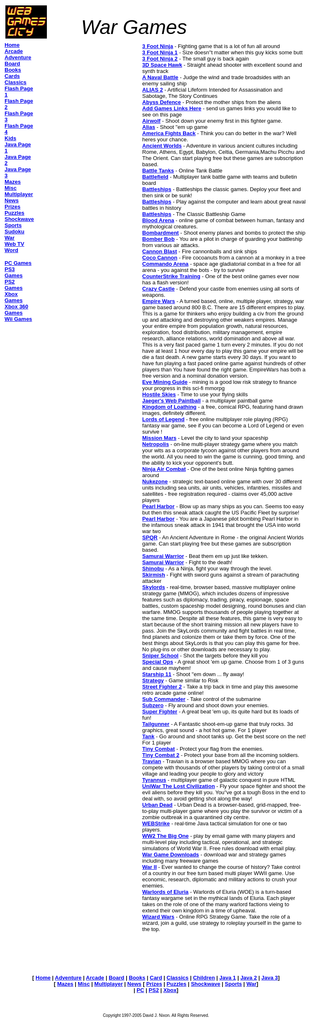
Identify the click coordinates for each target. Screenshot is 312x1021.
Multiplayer (108, 984)
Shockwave (205, 984)
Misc (84, 984)
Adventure (68, 978)
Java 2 (248, 978)
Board (116, 978)
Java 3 (269, 978)
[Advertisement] (89, 95)
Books (137, 978)
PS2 (154, 990)
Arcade (95, 978)
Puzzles (177, 984)
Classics (178, 978)
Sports (233, 984)
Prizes (154, 984)
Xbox (170, 990)
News (134, 984)
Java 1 (227, 978)
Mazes (65, 984)
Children (204, 978)
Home (43, 978)
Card (156, 978)
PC (140, 990)
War (251, 984)
